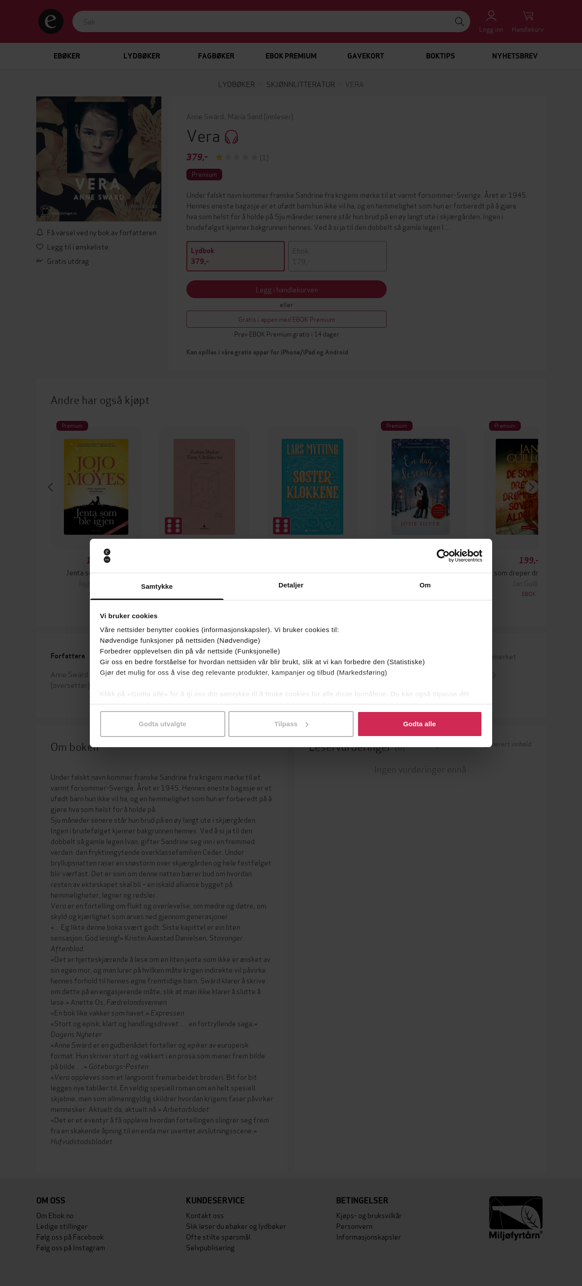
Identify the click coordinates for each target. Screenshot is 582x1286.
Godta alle (419, 724)
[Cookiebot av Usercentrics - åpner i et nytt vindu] (443, 555)
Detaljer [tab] (291, 585)
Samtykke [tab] (157, 586)
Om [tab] (424, 585)
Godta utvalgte (162, 724)
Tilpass (291, 724)
